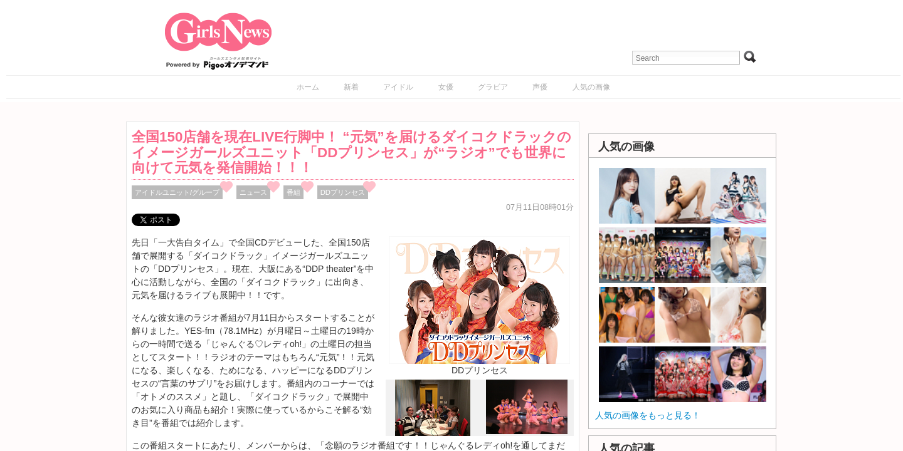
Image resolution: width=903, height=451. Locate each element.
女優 (445, 87)
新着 (351, 87)
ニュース (253, 192)
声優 (539, 87)
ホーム (308, 87)
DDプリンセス (342, 192)
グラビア (493, 87)
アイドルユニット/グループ (177, 192)
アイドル (398, 87)
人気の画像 (591, 87)
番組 (293, 192)
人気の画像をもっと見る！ (647, 415)
